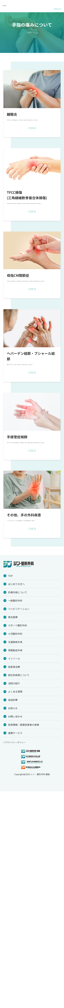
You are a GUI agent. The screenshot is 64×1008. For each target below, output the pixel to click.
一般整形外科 (15, 817)
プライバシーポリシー (15, 958)
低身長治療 (14, 883)
